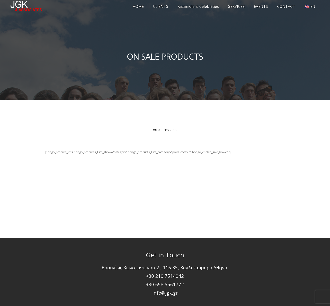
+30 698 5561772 (165, 284)
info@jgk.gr (165, 293)
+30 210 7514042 (165, 276)
